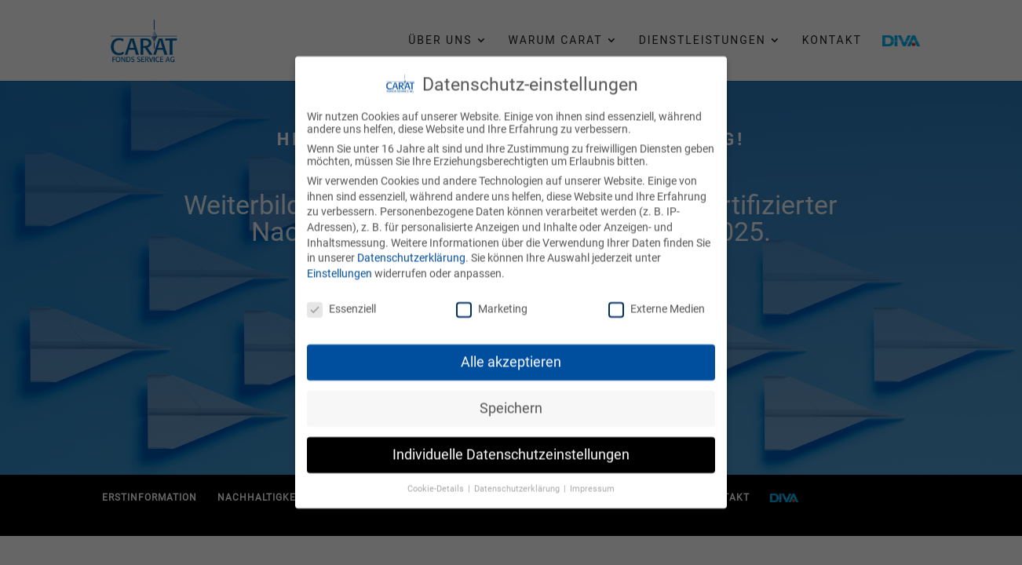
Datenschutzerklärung (411, 252)
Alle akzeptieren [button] (511, 357)
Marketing (491, 303)
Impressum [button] (592, 484)
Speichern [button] (511, 403)
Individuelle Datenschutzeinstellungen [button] (511, 449)
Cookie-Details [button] (436, 484)
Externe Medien (656, 303)
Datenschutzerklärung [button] (518, 484)
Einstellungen (339, 268)
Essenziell (341, 303)
